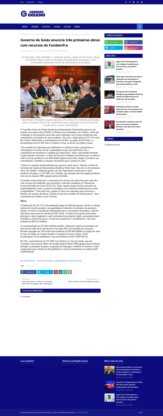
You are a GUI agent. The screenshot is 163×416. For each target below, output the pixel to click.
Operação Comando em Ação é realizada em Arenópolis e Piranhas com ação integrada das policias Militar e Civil (129, 80)
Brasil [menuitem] (77, 26)
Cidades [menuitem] (34, 26)
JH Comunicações (44, 412)
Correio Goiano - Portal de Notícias (35, 51)
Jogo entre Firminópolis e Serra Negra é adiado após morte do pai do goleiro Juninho (127, 65)
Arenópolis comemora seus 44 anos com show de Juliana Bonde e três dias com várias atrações (128, 125)
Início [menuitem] (25, 26)
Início (22, 2)
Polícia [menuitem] (57, 26)
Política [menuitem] (46, 26)
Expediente (31, 2)
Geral (28, 266)
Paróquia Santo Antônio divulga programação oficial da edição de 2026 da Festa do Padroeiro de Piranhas (129, 95)
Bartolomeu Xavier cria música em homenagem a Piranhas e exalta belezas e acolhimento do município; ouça (129, 371)
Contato (40, 2)
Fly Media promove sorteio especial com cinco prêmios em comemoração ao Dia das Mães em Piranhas (129, 110)
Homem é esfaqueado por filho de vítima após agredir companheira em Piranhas (129, 384)
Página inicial (25, 34)
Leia (32, 34)
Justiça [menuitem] (67, 26)
